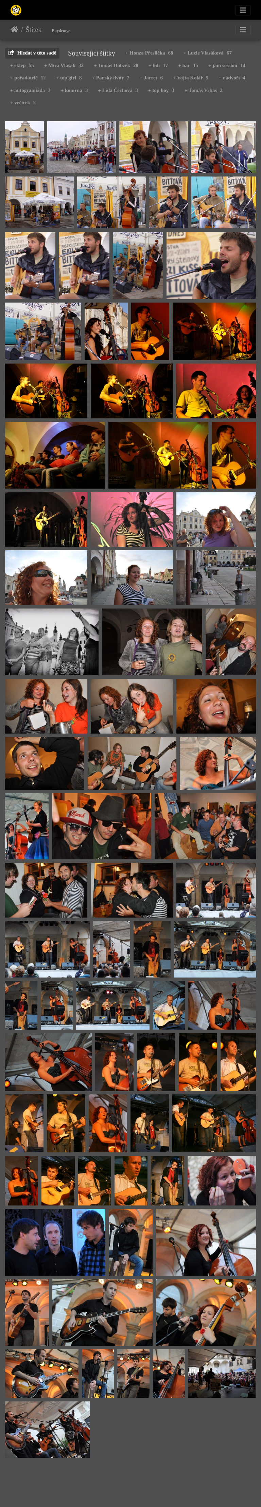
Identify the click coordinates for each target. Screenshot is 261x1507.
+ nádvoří (232, 77)
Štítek (34, 29)
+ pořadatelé (28, 77)
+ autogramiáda (30, 90)
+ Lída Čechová (118, 90)
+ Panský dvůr (110, 77)
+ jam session (226, 65)
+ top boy (161, 90)
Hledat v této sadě (32, 53)
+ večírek (23, 102)
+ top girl (69, 77)
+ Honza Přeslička (149, 53)
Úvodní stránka (14, 30)
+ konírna (74, 90)
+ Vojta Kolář (190, 77)
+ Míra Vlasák (64, 65)
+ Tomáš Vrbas (204, 90)
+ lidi (158, 65)
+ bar (188, 65)
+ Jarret (151, 77)
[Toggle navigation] (243, 10)
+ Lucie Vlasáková (208, 53)
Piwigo (163, 1492)
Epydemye (61, 30)
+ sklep (22, 65)
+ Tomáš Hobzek (116, 65)
